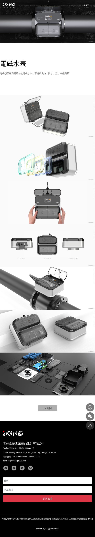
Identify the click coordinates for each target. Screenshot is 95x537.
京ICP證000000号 (51, 529)
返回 (47, 408)
